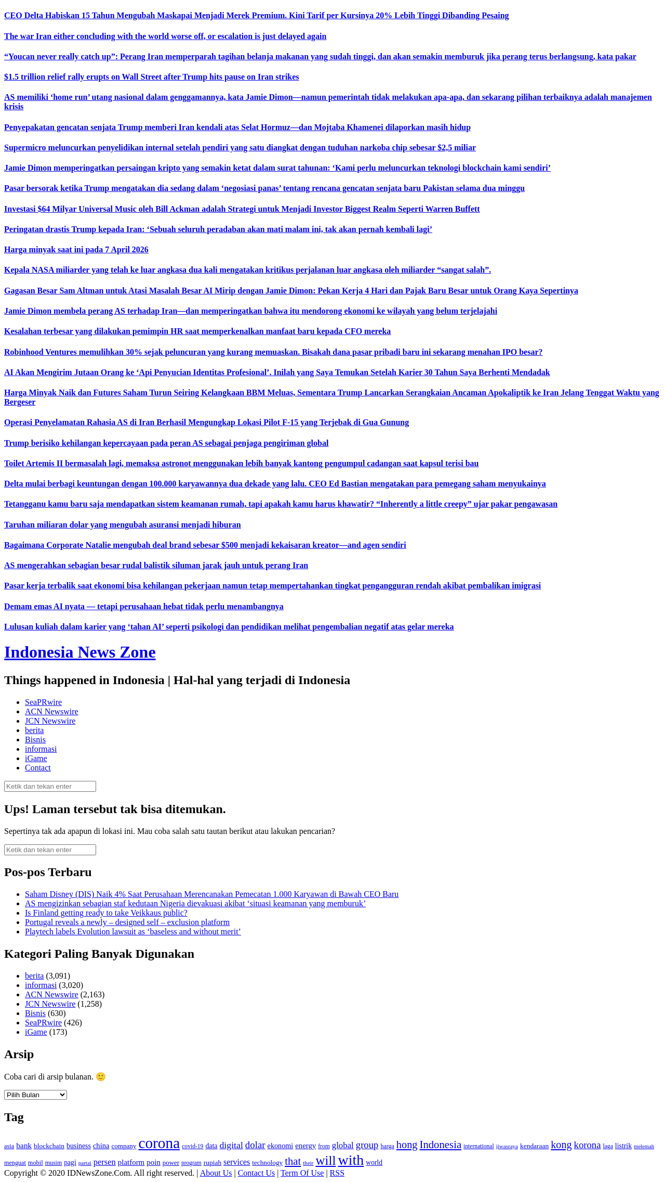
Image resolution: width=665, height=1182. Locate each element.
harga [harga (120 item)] (387, 1146)
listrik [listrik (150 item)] (623, 1146)
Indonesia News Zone (80, 652)
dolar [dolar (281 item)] (255, 1144)
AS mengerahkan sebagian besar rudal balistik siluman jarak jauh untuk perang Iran (156, 565)
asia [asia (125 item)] (9, 1146)
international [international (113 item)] (478, 1146)
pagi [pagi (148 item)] (70, 1162)
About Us (216, 1172)
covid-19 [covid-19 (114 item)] (192, 1146)
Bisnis (35, 739)
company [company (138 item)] (123, 1146)
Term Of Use (302, 1172)
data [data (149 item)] (211, 1146)
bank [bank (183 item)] (24, 1145)
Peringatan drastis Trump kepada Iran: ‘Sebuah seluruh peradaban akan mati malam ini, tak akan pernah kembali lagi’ (218, 229)
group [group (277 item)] (367, 1144)
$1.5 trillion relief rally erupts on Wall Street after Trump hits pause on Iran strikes (151, 76)
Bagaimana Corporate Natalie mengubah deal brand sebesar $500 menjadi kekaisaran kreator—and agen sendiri (205, 545)
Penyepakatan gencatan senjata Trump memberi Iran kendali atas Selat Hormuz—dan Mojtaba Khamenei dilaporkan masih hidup (237, 127)
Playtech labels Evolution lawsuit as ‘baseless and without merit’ (133, 931)
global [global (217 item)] (343, 1145)
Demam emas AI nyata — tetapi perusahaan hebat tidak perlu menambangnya (144, 606)
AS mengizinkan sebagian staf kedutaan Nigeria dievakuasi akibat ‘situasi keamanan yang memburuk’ (195, 903)
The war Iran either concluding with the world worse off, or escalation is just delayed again (165, 36)
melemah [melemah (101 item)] (644, 1146)
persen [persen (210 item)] (105, 1162)
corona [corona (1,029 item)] (159, 1143)
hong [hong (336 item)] (407, 1144)
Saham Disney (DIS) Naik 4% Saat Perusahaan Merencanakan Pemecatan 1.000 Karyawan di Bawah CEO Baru (211, 894)
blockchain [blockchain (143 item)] (49, 1146)
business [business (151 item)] (78, 1146)
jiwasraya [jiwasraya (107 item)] (507, 1146)
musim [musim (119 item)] (53, 1162)
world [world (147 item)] (374, 1162)
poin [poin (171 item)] (154, 1162)
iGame (36, 758)
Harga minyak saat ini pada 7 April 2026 (76, 249)
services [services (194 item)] (236, 1162)
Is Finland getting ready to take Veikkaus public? (106, 912)
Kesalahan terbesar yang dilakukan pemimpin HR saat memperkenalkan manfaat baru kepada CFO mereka (197, 331)
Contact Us (256, 1172)
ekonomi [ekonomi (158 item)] (281, 1145)
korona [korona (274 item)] (587, 1144)
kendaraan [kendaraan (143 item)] (534, 1146)
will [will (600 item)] (326, 1160)
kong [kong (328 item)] (561, 1144)
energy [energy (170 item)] (305, 1145)
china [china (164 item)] (101, 1145)
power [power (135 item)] (171, 1162)
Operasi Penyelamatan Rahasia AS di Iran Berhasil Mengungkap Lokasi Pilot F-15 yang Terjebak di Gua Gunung (206, 422)
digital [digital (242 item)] (231, 1145)
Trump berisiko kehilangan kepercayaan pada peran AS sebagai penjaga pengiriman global (166, 443)
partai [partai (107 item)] (84, 1163)
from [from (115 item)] (324, 1146)
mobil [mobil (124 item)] (35, 1162)
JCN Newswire (50, 720)
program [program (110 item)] (191, 1163)
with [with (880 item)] (351, 1160)
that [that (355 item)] (293, 1161)
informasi (41, 748)
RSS (337, 1172)
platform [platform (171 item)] (131, 1162)
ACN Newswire (51, 711)
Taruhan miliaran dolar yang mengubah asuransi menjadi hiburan (122, 524)
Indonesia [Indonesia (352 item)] (440, 1144)
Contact (38, 767)
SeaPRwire (43, 702)
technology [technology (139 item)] (267, 1162)
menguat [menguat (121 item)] (15, 1162)
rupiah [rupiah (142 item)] (212, 1162)
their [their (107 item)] (308, 1163)
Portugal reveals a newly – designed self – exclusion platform (127, 922)
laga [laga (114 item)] (608, 1146)
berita (34, 730)
